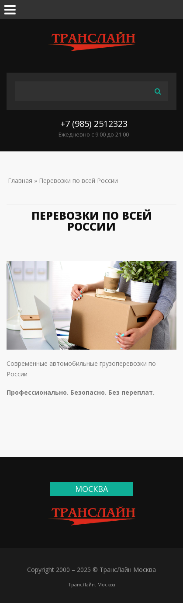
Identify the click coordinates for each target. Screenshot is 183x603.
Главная (20, 180)
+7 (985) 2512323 (94, 124)
